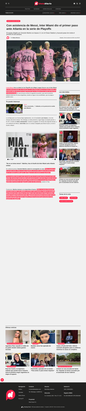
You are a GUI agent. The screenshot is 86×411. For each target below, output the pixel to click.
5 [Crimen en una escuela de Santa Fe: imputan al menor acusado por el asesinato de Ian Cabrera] (61, 168)
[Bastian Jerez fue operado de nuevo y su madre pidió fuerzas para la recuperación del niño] (43, 337)
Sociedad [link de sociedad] (21, 392)
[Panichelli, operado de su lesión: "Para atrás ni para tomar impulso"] (69, 154)
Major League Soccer (66, 201)
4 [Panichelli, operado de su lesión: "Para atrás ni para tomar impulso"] (61, 150)
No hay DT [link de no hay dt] (21, 398)
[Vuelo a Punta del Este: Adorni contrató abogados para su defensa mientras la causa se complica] (69, 136)
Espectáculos (47, 8)
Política (27, 8)
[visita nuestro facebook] (74, 3)
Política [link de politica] (20, 389)
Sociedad (36, 8)
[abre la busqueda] (8, 3)
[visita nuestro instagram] (80, 3)
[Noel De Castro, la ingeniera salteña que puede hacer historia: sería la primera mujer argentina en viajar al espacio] (69, 118)
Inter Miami (74, 197)
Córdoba (58, 8)
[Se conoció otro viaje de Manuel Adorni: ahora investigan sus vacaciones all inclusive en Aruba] (69, 100)
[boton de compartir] (2, 379)
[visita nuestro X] (77, 3)
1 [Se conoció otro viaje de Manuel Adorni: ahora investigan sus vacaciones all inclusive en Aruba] (61, 96)
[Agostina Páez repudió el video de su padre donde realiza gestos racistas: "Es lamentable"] (17, 337)
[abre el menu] (6, 3)
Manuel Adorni (39, 12)
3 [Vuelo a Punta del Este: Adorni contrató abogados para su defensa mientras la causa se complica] (61, 132)
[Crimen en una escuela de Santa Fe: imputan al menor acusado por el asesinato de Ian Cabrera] (69, 172)
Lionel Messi (9, 87)
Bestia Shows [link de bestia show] (22, 395)
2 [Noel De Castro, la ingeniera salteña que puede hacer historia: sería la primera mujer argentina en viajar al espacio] (61, 114)
